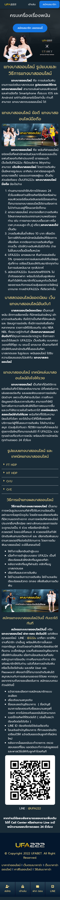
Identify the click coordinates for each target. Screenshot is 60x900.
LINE (52, 891)
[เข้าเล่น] (23, 886)
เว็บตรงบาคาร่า (32, 865)
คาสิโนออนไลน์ (23, 869)
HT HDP (11, 473)
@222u (32, 638)
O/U (9, 481)
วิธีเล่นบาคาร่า (43, 869)
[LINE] (53, 886)
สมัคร (7, 891)
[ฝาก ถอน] (37, 886)
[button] (30, 465)
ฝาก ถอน (38, 891)
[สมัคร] (7, 886)
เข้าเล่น (22, 891)
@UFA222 (34, 808)
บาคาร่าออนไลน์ (11, 865)
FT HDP (11, 465)
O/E (9, 489)
